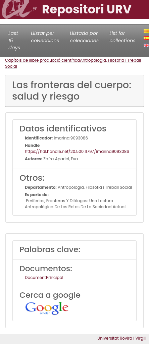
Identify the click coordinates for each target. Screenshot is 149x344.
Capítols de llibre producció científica (42, 60)
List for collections (122, 37)
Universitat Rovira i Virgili (121, 338)
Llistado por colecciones (84, 37)
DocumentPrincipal (44, 277)
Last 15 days (14, 40)
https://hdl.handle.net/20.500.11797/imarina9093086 (77, 151)
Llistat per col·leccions (45, 37)
